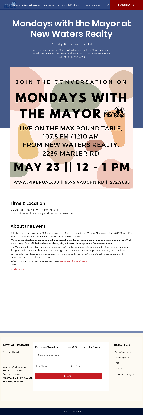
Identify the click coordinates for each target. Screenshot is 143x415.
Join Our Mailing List (125, 374)
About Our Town (123, 351)
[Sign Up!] (68, 376)
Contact (118, 368)
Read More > (17, 269)
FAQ (117, 363)
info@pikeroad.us (17, 367)
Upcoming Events (123, 357)
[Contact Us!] (126, 5)
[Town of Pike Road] (35, 5)
